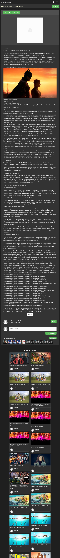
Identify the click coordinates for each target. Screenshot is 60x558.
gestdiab (16, 368)
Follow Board (53, 338)
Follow (53, 321)
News (13, 338)
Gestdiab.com (6, 2)
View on (30, 314)
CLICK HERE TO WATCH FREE (12, 107)
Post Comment (51, 333)
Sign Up (55, 6)
